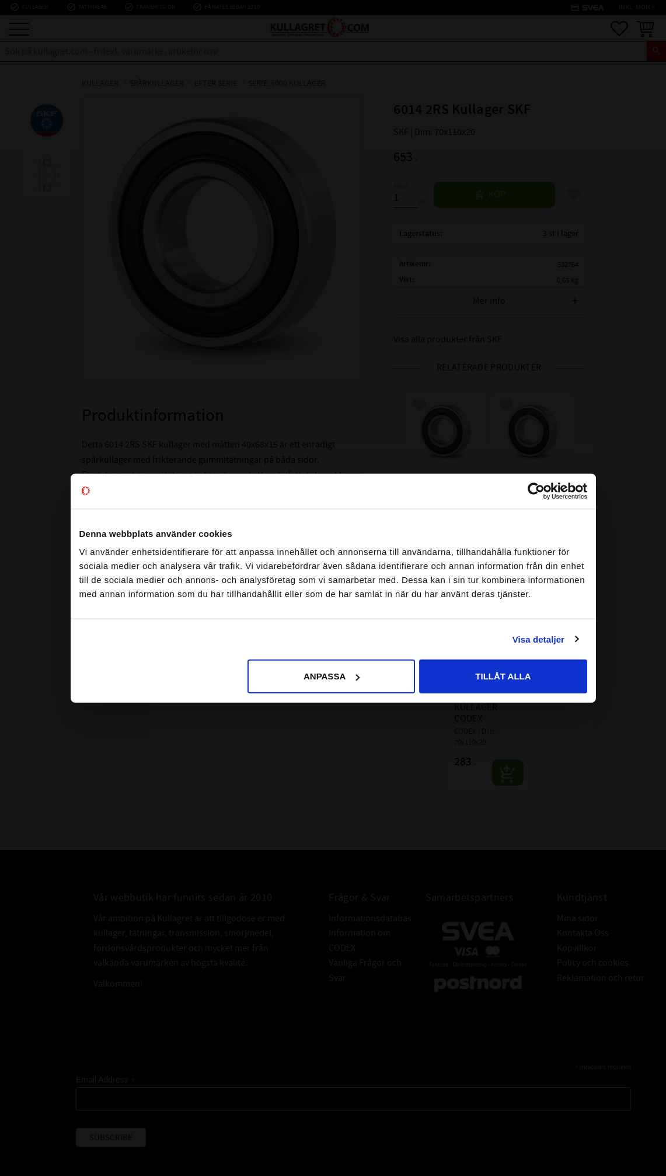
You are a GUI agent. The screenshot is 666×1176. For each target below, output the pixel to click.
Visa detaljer (538, 639)
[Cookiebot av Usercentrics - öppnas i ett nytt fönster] (536, 490)
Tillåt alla (503, 676)
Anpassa (332, 676)
